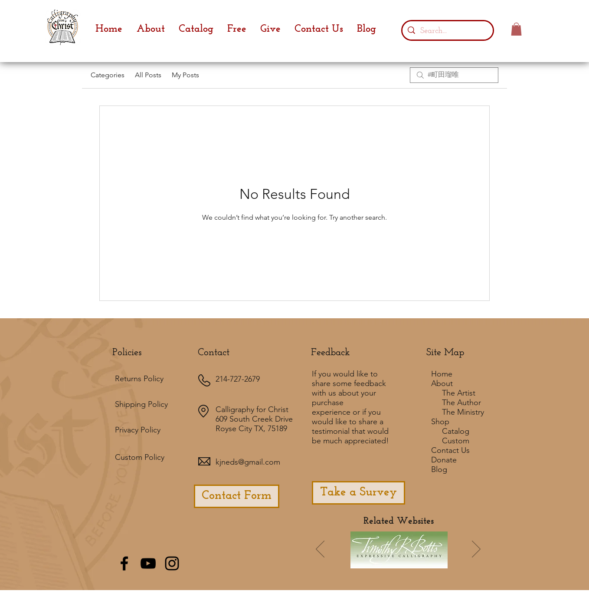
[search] (454, 75)
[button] (516, 29)
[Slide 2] (393, 562)
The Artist (458, 393)
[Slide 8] (440, 562)
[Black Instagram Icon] (172, 563)
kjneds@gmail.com (248, 462)
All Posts (148, 75)
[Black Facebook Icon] (124, 563)
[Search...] (447, 30)
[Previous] (320, 550)
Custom (455, 441)
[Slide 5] (428, 562)
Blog (439, 469)
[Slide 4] (405, 562)
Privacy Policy (137, 430)
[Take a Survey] (358, 493)
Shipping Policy (141, 404)
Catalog (455, 431)
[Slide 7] (381, 562)
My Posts (185, 75)
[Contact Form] (236, 496)
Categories (107, 75)
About (442, 383)
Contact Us (450, 450)
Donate (444, 460)
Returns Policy (139, 378)
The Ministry (463, 412)
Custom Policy (139, 457)
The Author (461, 402)
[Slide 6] (370, 562)
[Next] (476, 550)
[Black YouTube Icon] (148, 563)
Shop (440, 421)
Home (441, 374)
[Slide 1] (357, 561)
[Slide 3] (417, 562)
